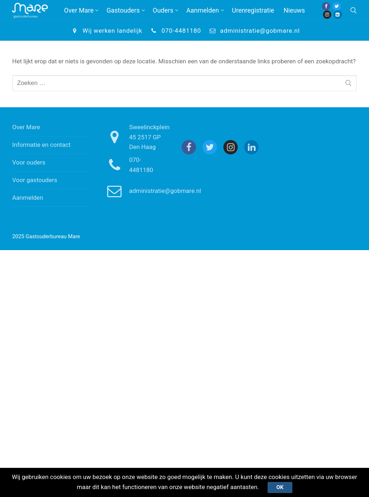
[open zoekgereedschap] (353, 10)
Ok (279, 487)
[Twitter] (336, 6)
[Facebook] (326, 6)
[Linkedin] (337, 14)
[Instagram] (327, 14)
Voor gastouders (34, 180)
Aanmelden (27, 197)
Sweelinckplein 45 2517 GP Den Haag (135, 136)
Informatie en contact (41, 144)
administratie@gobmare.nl (253, 30)
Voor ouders (28, 162)
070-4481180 (174, 30)
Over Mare (26, 127)
